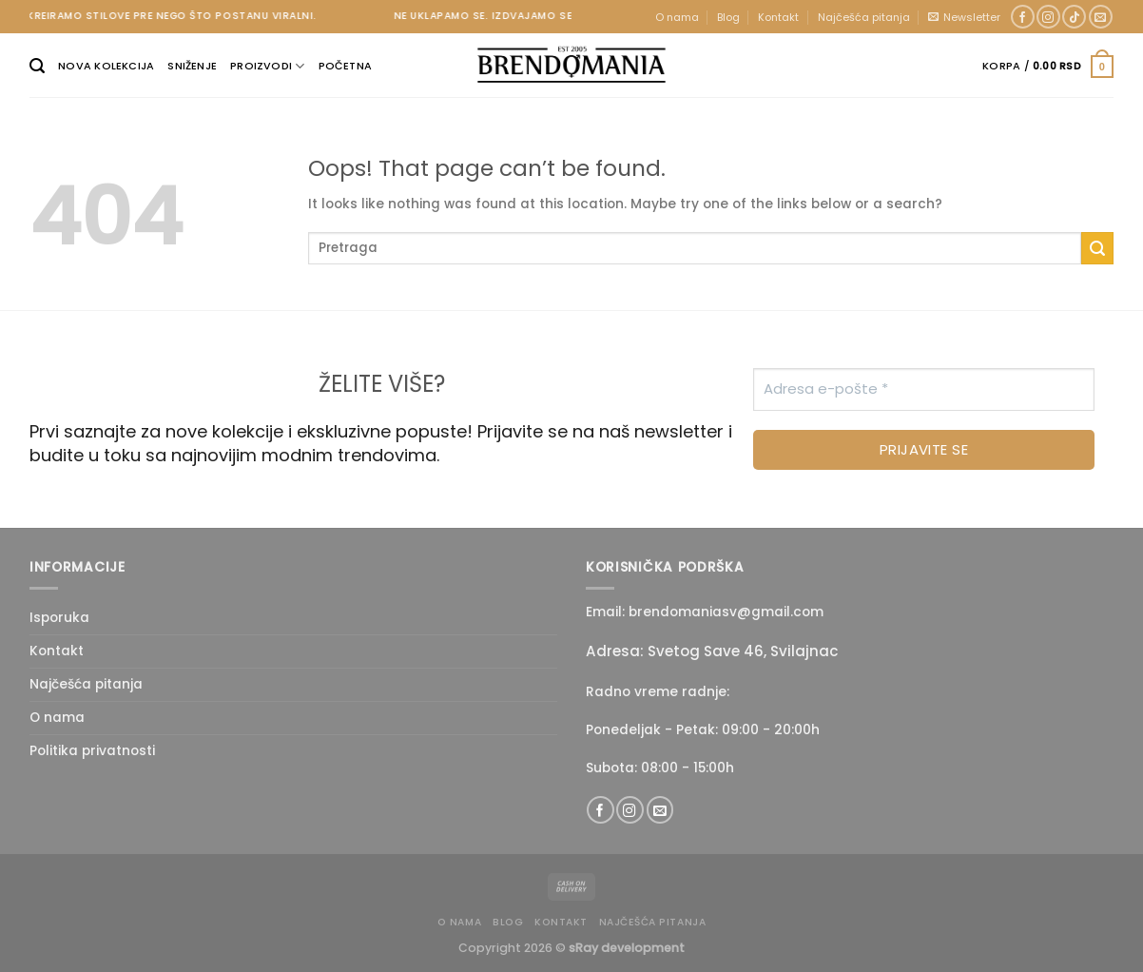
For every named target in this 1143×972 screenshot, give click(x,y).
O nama (677, 17)
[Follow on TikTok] (1074, 17)
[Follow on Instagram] (1048, 17)
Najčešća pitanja (864, 17)
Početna (346, 65)
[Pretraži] (37, 66)
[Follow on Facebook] (1023, 17)
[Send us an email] (1101, 17)
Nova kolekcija (106, 65)
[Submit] (1097, 248)
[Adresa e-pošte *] (924, 389)
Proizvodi (267, 66)
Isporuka (59, 618)
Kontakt (778, 17)
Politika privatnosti (92, 751)
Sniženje (192, 65)
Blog (728, 17)
